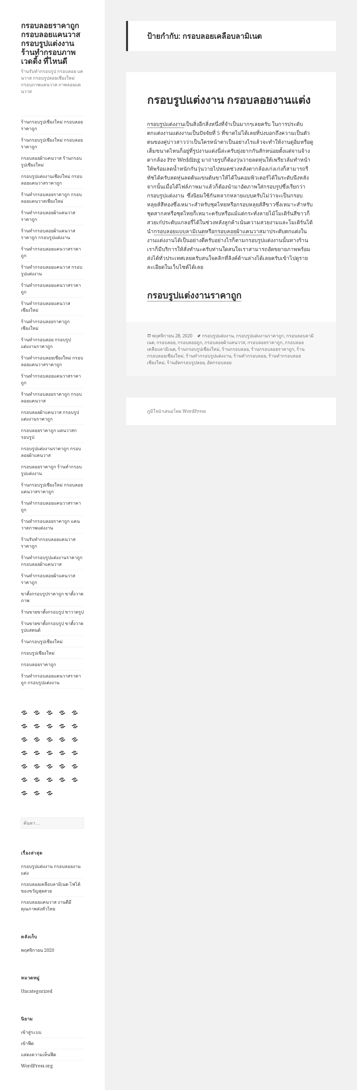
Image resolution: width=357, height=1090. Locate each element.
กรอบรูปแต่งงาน (165, 124)
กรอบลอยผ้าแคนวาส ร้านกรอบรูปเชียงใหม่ (51, 161)
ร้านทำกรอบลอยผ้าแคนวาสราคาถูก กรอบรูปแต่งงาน (48, 234)
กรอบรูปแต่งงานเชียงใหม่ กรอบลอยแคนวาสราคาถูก (51, 179)
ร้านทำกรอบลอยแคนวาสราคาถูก (51, 252)
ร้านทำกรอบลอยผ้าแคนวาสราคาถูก (48, 215)
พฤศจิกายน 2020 (37, 950)
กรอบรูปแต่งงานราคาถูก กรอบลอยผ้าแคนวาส (51, 451)
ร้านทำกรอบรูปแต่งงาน (208, 356)
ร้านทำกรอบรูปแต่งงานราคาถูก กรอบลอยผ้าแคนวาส (52, 560)
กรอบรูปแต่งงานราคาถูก (194, 295)
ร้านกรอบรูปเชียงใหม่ (42, 641)
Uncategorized (36, 991)
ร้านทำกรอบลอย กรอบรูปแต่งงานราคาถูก (46, 343)
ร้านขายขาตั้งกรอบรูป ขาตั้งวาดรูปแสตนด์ (52, 626)
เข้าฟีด (27, 1043)
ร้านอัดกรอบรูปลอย (186, 362)
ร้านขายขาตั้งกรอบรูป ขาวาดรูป (52, 612)
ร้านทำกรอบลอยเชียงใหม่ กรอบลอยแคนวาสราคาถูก (52, 361)
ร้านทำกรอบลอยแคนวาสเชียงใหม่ (45, 306)
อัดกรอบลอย (219, 362)
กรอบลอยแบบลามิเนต (179, 231)
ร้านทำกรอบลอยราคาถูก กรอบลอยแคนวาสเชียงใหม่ (51, 197)
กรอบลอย (165, 342)
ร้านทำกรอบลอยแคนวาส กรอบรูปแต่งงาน (51, 270)
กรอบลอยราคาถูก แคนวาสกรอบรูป (49, 433)
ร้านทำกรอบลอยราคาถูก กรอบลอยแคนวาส (51, 397)
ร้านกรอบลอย (235, 349)
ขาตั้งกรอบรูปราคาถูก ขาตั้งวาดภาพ (52, 597)
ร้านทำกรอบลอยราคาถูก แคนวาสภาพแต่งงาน (50, 524)
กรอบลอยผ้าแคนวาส (238, 231)
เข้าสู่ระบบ (31, 1032)
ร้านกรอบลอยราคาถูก (272, 349)
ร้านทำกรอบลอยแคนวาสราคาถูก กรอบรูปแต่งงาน (51, 679)
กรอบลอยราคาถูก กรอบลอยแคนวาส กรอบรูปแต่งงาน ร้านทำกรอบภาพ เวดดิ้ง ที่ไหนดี (50, 43)
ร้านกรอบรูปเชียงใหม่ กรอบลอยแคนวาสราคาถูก (52, 488)
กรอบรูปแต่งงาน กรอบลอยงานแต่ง (228, 99)
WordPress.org (37, 1066)
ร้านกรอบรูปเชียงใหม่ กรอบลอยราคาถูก (52, 125)
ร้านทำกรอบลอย (249, 356)
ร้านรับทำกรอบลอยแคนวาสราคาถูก (48, 542)
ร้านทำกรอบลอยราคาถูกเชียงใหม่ (45, 324)
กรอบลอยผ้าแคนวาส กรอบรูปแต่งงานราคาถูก (50, 415)
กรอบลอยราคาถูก (38, 664)
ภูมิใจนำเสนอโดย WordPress (176, 411)
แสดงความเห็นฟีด (38, 1054)
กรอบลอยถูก (190, 342)
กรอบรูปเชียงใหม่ (38, 653)
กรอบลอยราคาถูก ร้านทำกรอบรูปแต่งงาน (51, 470)
